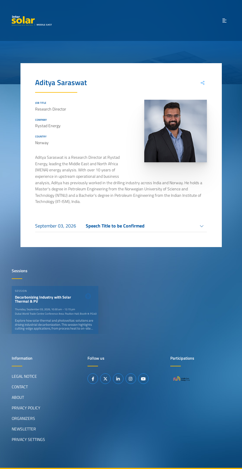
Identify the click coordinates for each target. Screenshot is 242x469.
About (18, 397)
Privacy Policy (26, 408)
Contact (20, 387)
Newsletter (24, 429)
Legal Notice (24, 376)
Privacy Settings (28, 439)
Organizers (23, 418)
